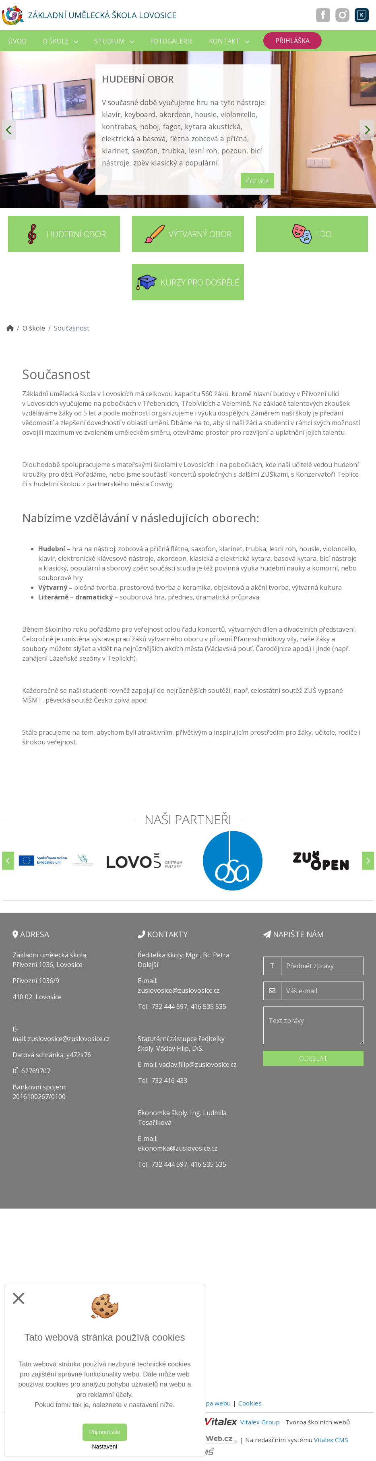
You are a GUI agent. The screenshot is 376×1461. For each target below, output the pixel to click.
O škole (60, 41)
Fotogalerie (171, 41)
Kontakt (229, 41)
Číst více (257, 180)
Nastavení (104, 1446)
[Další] (368, 860)
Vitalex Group (260, 1422)
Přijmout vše (104, 1432)
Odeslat (313, 1058)
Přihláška (292, 40)
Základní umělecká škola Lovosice (102, 15)
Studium (114, 41)
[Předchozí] (8, 860)
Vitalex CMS (331, 1439)
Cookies (250, 1403)
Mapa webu (214, 1403)
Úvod (17, 41)
